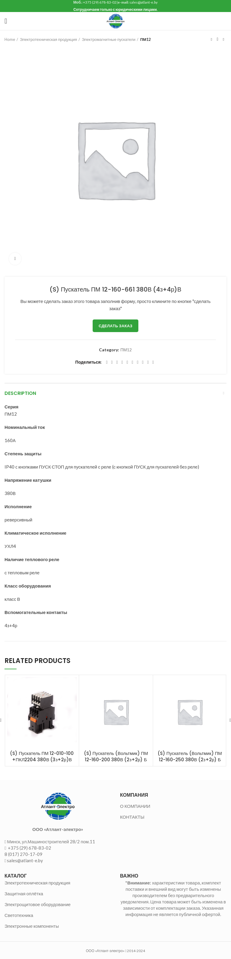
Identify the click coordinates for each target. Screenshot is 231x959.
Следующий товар (223, 39)
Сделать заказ (115, 325)
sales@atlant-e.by (25, 860)
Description (20, 393)
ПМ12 (145, 39)
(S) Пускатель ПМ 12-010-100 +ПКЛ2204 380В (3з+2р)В (42, 756)
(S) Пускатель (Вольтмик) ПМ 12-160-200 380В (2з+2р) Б (116, 756)
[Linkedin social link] (127, 362)
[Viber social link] (153, 362)
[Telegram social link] (147, 362)
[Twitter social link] (112, 362)
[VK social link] (142, 362)
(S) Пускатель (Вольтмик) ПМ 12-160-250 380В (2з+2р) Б (190, 756)
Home (10, 39)
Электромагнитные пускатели (108, 39)
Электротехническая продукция (48, 39)
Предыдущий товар (211, 39)
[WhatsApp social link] (137, 362)
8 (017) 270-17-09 (23, 854)
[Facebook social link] (106, 362)
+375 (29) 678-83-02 (29, 848)
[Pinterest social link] (122, 362)
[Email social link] (117, 362)
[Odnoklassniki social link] (132, 362)
